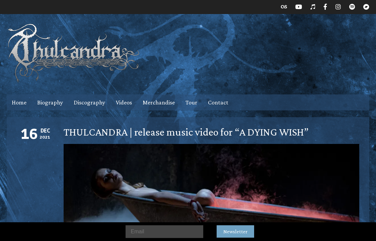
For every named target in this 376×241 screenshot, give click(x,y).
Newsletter (235, 231)
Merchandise (159, 102)
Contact (218, 102)
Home (19, 102)
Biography (50, 102)
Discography (89, 102)
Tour (191, 102)
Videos (124, 102)
